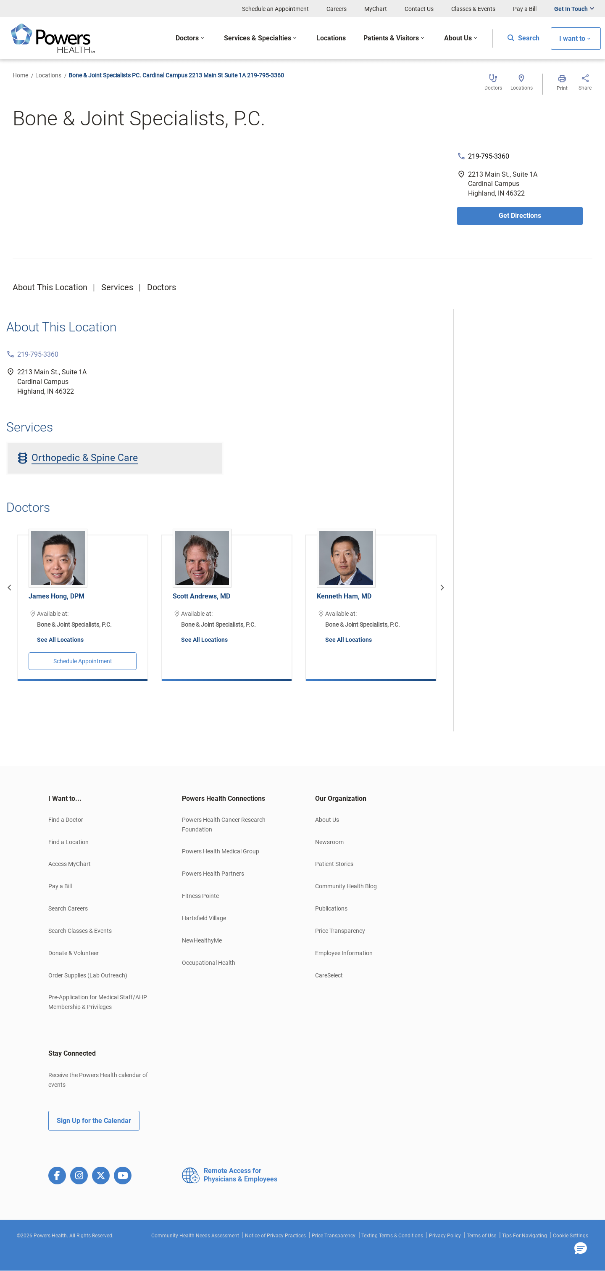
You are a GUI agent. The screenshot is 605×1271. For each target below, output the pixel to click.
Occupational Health (208, 962)
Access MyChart (69, 864)
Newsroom (329, 842)
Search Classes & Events (80, 930)
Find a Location (68, 842)
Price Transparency (340, 930)
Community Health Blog (346, 886)
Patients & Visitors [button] (391, 38)
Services (117, 287)
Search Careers (68, 908)
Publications (331, 908)
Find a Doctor (65, 819)
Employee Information (344, 953)
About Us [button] (458, 38)
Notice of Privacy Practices (275, 1236)
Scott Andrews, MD (201, 596)
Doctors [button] (187, 38)
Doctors (161, 287)
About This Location (50, 287)
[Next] (441, 587)
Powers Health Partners (213, 873)
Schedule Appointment (82, 661)
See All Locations (60, 639)
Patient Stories (334, 864)
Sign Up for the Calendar (94, 1121)
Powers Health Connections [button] (223, 798)
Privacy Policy (445, 1236)
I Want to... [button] (65, 798)
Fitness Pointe (200, 895)
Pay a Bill (525, 8)
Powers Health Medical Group (220, 851)
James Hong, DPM (56, 596)
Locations (48, 75)
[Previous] (10, 587)
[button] (580, 1248)
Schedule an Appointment (275, 8)
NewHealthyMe (202, 940)
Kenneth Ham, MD (344, 596)
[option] (83, 601)
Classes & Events (473, 8)
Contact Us (419, 8)
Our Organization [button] (340, 798)
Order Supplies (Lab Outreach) (87, 975)
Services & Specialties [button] (257, 38)
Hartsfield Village (204, 918)
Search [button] (523, 38)
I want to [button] (572, 38)
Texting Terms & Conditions (392, 1236)
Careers (336, 8)
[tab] (102, 799)
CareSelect (329, 975)
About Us (327, 819)
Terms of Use (481, 1236)
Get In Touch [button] (571, 8)
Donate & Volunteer (73, 953)
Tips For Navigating (524, 1236)
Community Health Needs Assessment (195, 1236)
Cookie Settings (570, 1236)
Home (20, 75)
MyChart (375, 8)
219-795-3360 (488, 156)
